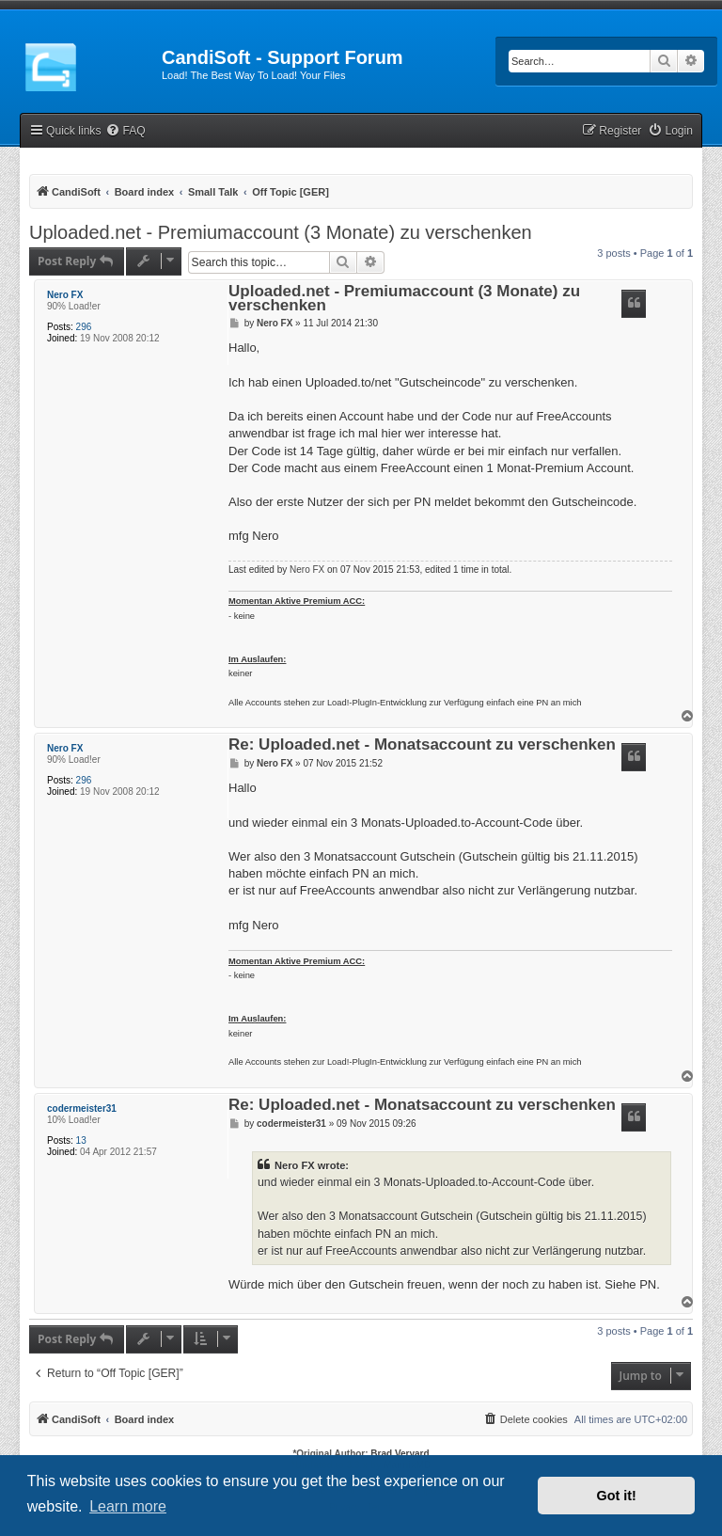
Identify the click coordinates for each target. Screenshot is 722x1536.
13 (81, 1140)
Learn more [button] (127, 1506)
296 (84, 327)
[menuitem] (125, 131)
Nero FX (65, 295)
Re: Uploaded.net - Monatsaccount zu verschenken (422, 745)
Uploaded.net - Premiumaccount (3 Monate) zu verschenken (280, 232)
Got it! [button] (616, 1495)
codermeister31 (82, 1108)
